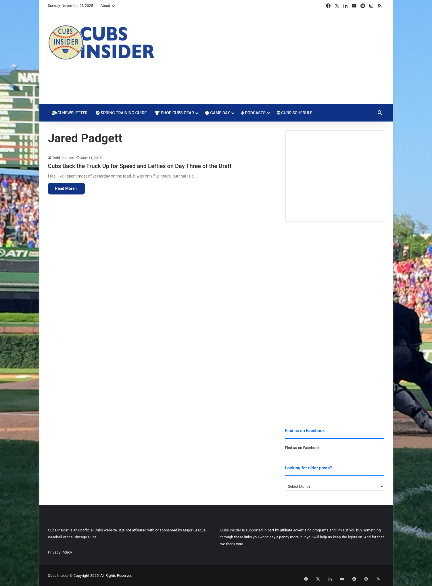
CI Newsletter (70, 113)
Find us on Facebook (302, 448)
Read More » (66, 188)
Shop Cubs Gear (174, 113)
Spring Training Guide (121, 113)
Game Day (217, 113)
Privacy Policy (60, 552)
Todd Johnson (63, 158)
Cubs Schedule (294, 113)
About (105, 5)
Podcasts (253, 113)
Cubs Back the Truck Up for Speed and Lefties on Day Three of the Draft (140, 166)
